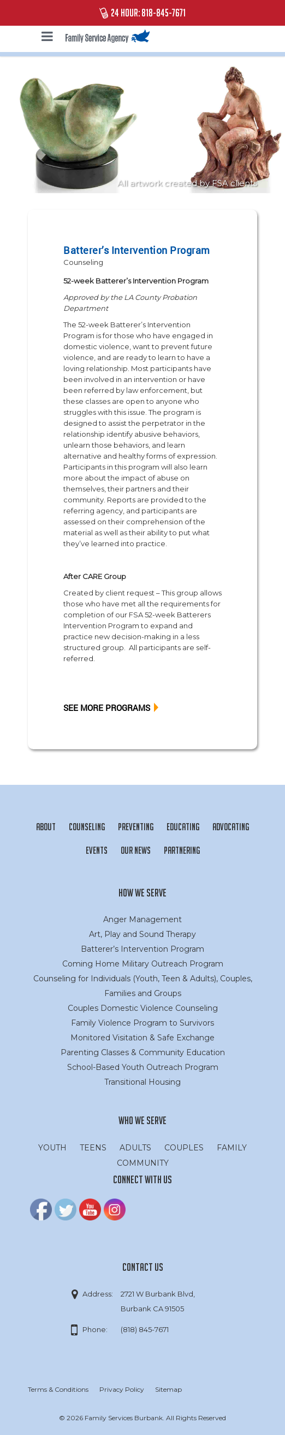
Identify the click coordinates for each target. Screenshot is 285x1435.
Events (97, 850)
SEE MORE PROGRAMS (106, 707)
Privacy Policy (121, 1389)
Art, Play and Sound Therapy (142, 934)
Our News (136, 850)
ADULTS (135, 1148)
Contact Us (142, 1267)
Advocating (230, 826)
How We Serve (142, 893)
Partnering (182, 850)
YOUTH (52, 1148)
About (46, 826)
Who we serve (142, 1120)
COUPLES (184, 1148)
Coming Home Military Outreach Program (142, 964)
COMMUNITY (143, 1163)
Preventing (135, 826)
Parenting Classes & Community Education (143, 1052)
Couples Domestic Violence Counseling (143, 1008)
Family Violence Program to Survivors (142, 1023)
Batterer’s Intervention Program (142, 949)
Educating (183, 826)
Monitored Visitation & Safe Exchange (142, 1038)
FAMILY (232, 1148)
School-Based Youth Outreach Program (142, 1067)
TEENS (93, 1148)
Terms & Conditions (58, 1389)
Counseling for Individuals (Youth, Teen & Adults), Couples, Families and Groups (142, 986)
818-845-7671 (163, 13)
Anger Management (142, 919)
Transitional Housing (142, 1082)
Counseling (83, 262)
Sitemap (168, 1389)
